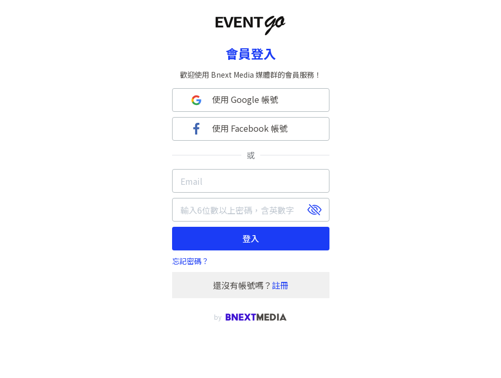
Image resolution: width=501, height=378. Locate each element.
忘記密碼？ (190, 261)
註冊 (280, 285)
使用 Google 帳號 (233, 100)
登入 (250, 238)
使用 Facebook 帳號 (237, 129)
